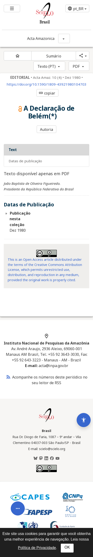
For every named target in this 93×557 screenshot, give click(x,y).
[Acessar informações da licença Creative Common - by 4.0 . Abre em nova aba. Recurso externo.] (46, 253)
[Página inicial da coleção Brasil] (46, 421)
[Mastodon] (41, 458)
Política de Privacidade (37, 548)
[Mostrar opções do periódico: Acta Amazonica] (64, 38)
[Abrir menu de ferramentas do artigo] (18, 514)
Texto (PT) (46, 66)
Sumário (53, 56)
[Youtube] (57, 458)
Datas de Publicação (25, 161)
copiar (47, 93)
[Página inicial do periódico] (18, 56)
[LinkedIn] (46, 458)
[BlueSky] (35, 458)
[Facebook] (52, 458)
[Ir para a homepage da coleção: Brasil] (39, 15)
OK (67, 547)
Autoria (46, 129)
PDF (76, 66)
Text (13, 149)
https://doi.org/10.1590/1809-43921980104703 (46, 84)
